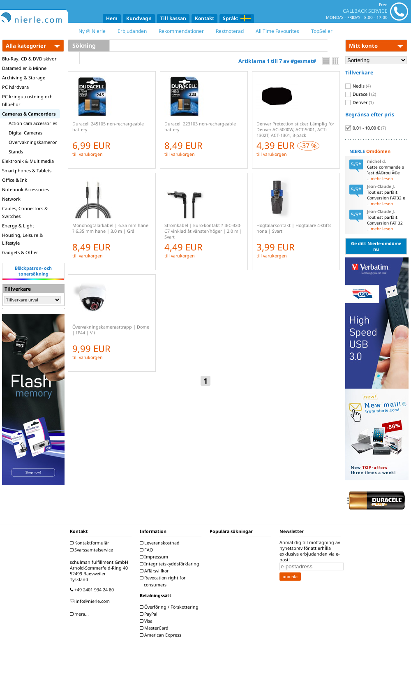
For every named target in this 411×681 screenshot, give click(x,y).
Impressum (155, 557)
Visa (147, 621)
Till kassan (173, 18)
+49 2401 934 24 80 (93, 590)
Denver (359, 102)
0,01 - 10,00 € (365, 128)
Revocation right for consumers (163, 581)
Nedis (358, 86)
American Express (161, 635)
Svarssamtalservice (92, 550)
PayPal (149, 614)
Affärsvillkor (155, 571)
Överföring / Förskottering (170, 607)
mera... (80, 614)
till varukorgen (87, 154)
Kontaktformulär (90, 543)
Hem (112, 18)
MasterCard (155, 628)
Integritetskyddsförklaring (170, 564)
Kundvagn (139, 18)
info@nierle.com (91, 601)
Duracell (360, 94)
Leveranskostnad (161, 543)
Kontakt (204, 18)
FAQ (147, 550)
